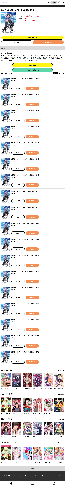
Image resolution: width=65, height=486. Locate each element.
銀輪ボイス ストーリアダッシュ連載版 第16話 (25, 336)
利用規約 (15, 476)
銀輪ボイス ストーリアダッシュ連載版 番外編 (25, 255)
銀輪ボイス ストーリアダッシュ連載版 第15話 (25, 320)
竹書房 (25, 18)
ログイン (47, 2)
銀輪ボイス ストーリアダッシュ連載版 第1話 (25, 78)
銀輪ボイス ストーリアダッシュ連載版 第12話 (25, 271)
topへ (32, 468)
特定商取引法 (22, 476)
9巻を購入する (32, 37)
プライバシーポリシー (33, 476)
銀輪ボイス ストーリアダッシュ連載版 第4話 (25, 127)
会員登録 (53, 2)
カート (32, 484)
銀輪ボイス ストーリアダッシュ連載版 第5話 (25, 143)
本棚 (54, 484)
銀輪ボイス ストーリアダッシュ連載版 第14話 (25, 304)
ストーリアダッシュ (35, 16)
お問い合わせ (44, 476)
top (2, 6)
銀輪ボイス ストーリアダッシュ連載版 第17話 (25, 352)
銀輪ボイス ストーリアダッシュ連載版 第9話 (25, 207)
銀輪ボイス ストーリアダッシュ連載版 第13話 (25, 287)
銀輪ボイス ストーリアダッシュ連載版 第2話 (25, 94)
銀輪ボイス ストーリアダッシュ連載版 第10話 (25, 223)
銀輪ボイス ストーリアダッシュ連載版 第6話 (25, 159)
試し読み (16, 42)
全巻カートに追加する (32, 70)
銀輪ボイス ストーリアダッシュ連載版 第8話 (25, 191)
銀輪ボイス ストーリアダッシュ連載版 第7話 (25, 175)
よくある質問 (7, 476)
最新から (61, 73)
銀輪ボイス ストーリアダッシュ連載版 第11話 (25, 239)
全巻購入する (32, 65)
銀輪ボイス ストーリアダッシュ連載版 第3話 (25, 110)
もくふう (25, 16)
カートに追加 (48, 42)
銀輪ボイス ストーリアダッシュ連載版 (20, 6)
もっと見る (61, 370)
